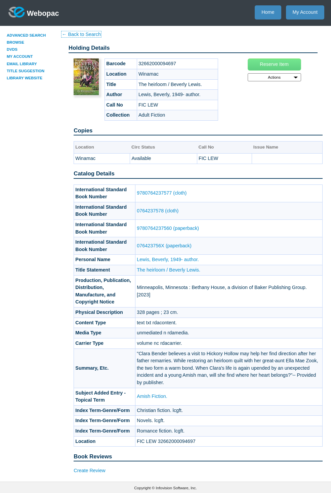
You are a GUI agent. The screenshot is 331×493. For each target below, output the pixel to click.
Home (267, 12)
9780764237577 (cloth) (162, 193)
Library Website (24, 78)
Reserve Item (274, 64)
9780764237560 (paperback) (168, 228)
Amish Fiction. (152, 396)
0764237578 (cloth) (157, 210)
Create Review (89, 470)
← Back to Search (81, 34)
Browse (15, 42)
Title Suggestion (25, 71)
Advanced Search (26, 35)
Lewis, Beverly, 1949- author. (168, 259)
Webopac (33, 12)
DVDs (12, 49)
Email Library (22, 64)
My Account (305, 12)
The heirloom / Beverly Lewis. (168, 270)
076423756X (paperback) (164, 245)
